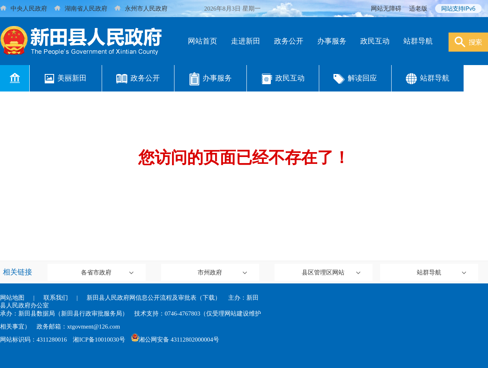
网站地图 (12, 297)
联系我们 (56, 297)
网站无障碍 (386, 8)
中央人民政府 (23, 8)
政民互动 (375, 41)
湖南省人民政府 (80, 8)
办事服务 (331, 41)
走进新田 (245, 41)
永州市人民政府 (141, 8)
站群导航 (418, 41)
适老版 (418, 8)
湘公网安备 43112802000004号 (175, 339)
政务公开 (288, 41)
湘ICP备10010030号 (99, 339)
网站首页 (202, 41)
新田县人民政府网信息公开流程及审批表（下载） (154, 297)
